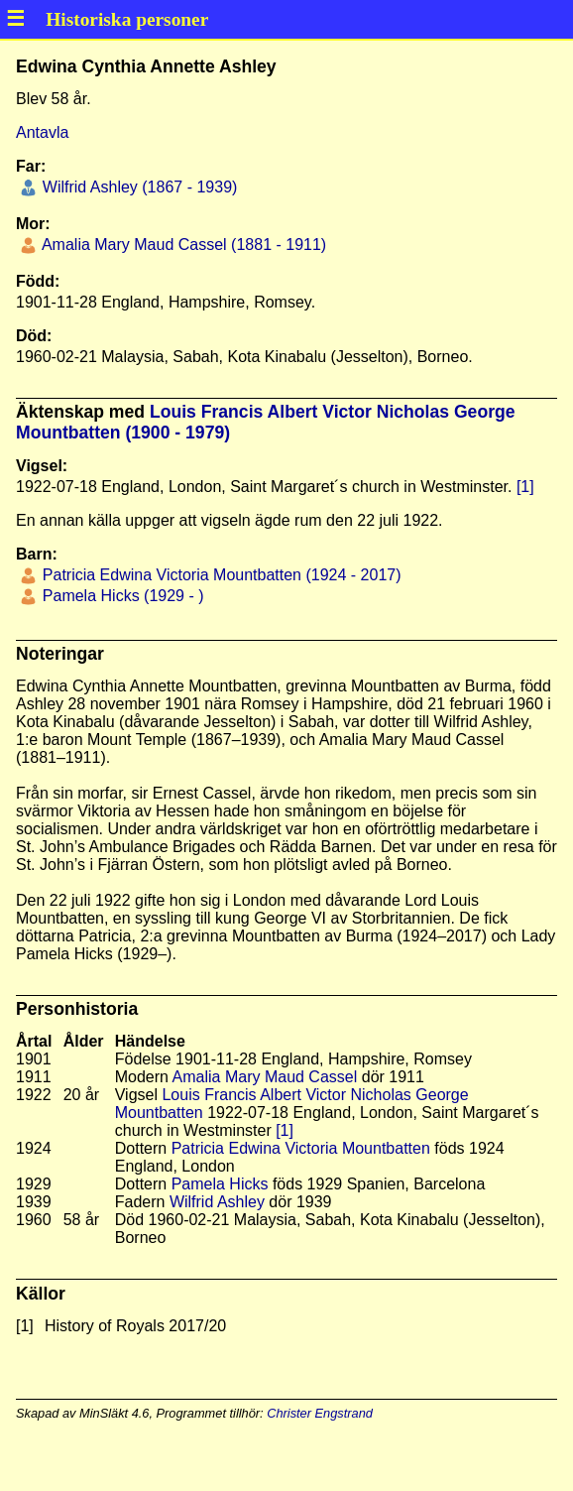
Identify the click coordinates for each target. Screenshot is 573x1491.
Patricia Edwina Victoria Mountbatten (301, 1148)
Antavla (42, 132)
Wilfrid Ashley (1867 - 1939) (137, 187)
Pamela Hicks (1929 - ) (120, 595)
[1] (525, 486)
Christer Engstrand (320, 1413)
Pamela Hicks (220, 1184)
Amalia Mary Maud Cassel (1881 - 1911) (182, 244)
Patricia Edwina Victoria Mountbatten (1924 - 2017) (219, 574)
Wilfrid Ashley (217, 1201)
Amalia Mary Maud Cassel (265, 1076)
